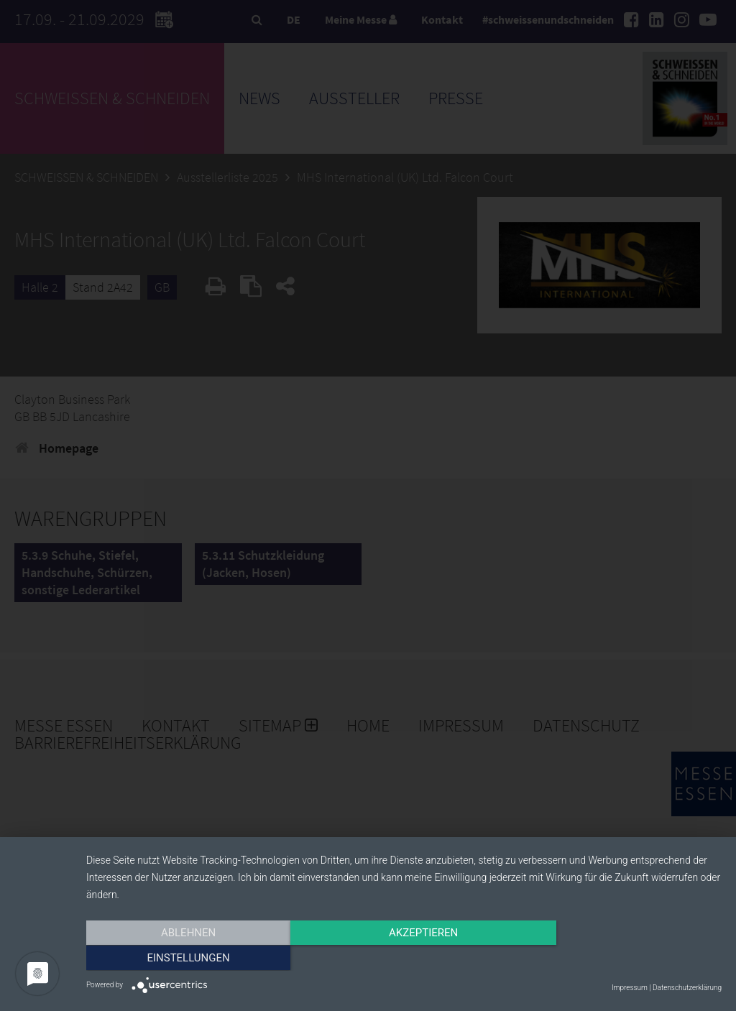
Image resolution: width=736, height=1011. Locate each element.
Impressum (630, 988)
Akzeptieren (403, 958)
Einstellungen (626, 958)
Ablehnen (181, 958)
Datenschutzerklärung (687, 988)
